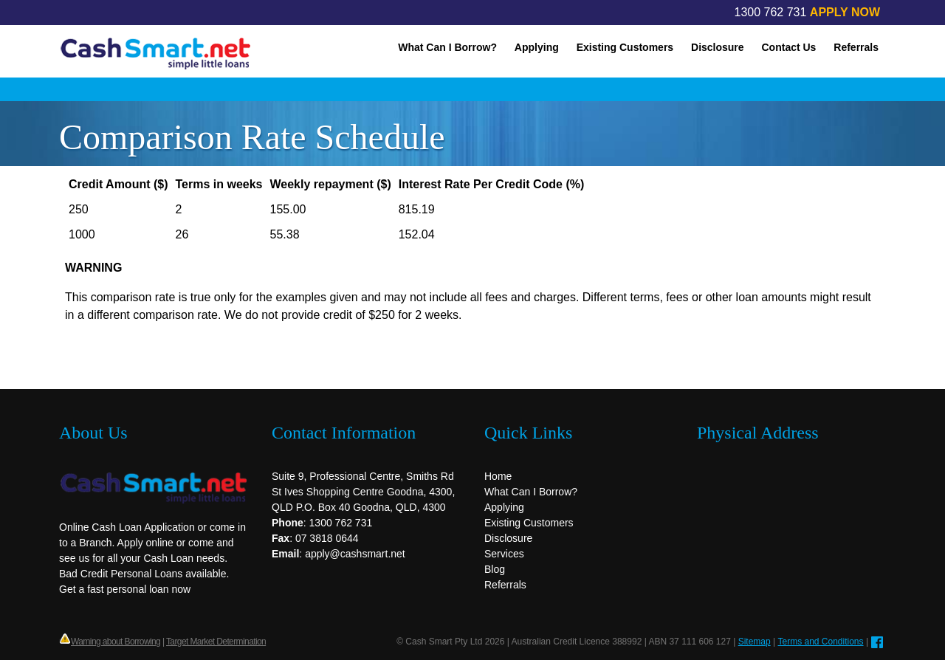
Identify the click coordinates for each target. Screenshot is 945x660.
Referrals (856, 47)
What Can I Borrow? (447, 47)
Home (498, 476)
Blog (494, 569)
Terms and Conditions (820, 641)
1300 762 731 (771, 12)
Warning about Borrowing (115, 641)
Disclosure (717, 47)
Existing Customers (625, 47)
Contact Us (789, 47)
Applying (537, 47)
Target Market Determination (216, 641)
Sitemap (754, 641)
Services (504, 554)
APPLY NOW (845, 12)
